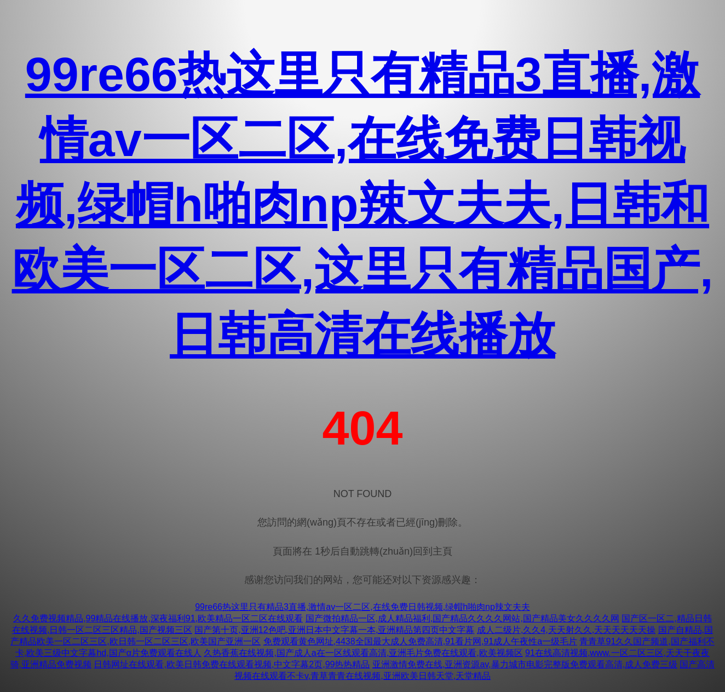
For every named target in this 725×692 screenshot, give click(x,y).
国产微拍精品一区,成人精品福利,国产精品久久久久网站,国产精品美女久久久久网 (462, 618)
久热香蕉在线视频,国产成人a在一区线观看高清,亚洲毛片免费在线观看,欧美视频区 (363, 653)
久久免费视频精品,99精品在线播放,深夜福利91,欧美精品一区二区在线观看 (158, 618)
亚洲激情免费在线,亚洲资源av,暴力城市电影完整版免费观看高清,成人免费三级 (524, 664)
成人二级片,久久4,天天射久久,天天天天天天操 (566, 630)
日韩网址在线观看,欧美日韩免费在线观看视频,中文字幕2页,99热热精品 (232, 664)
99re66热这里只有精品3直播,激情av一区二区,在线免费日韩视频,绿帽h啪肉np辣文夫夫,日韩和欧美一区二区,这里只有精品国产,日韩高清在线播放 (363, 204)
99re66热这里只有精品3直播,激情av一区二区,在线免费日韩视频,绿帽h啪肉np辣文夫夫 (362, 607)
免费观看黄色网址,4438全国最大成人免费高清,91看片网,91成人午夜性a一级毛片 (420, 641)
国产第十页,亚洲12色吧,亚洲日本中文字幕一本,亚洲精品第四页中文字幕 (334, 630)
